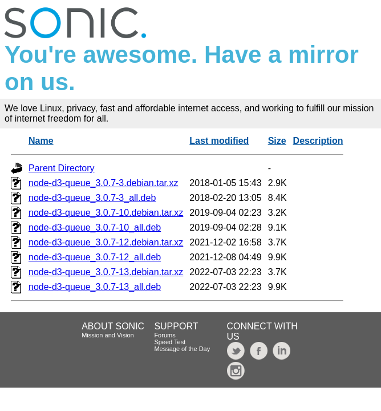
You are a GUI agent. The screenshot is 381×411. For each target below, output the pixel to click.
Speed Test (169, 342)
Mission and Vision (108, 335)
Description (318, 141)
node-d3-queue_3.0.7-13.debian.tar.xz (106, 272)
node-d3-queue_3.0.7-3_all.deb (92, 198)
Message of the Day (182, 348)
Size (277, 141)
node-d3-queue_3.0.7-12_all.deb (95, 257)
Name (41, 141)
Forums (164, 335)
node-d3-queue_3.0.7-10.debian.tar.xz (106, 212)
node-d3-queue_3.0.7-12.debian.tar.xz (106, 242)
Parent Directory (62, 168)
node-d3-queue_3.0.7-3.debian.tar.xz (103, 183)
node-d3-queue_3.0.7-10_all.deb (95, 227)
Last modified (219, 141)
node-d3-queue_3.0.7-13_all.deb (95, 287)
